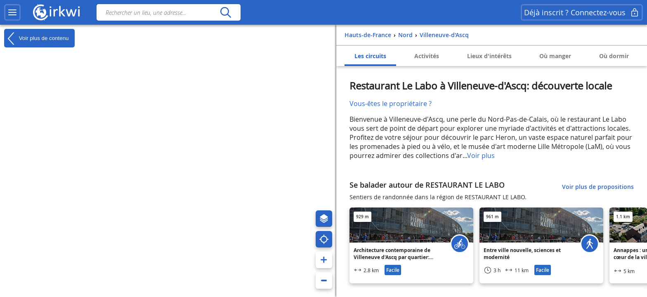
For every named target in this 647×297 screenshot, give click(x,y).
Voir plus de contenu (36, 38)
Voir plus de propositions (598, 187)
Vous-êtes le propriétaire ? (390, 103)
